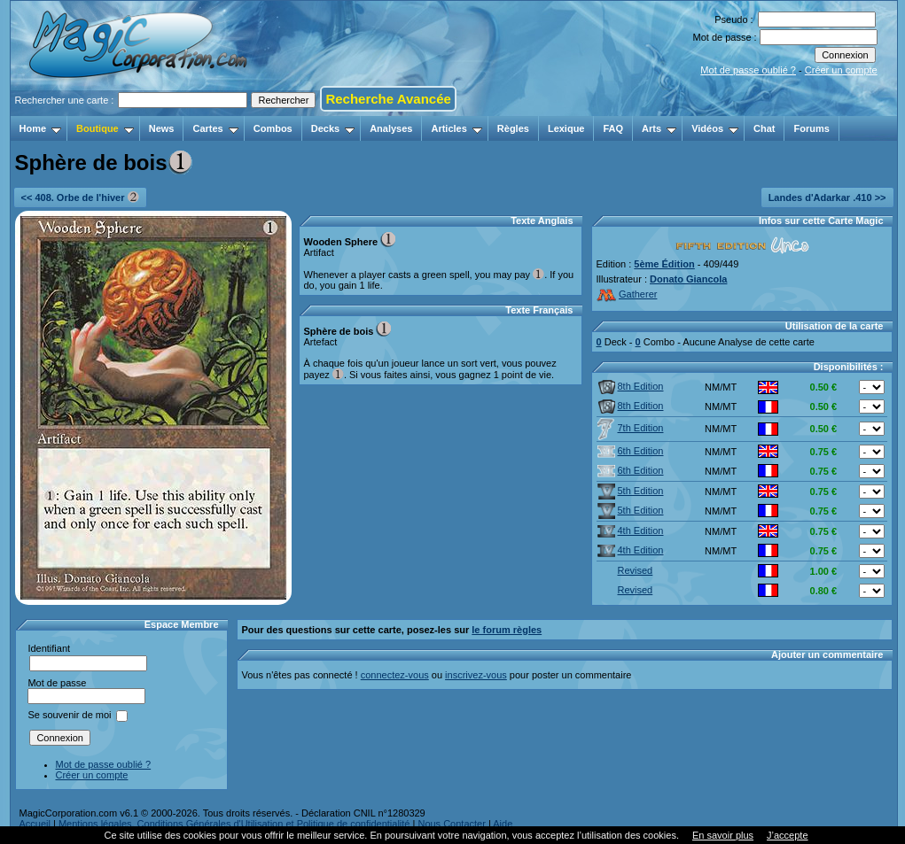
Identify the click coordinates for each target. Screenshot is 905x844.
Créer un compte (841, 70)
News (162, 128)
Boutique (105, 128)
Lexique (566, 128)
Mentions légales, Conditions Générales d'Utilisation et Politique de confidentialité (234, 823)
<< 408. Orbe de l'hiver (80, 197)
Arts (659, 128)
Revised (625, 570)
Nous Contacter (451, 823)
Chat (764, 128)
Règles (513, 128)
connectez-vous (395, 675)
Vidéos (714, 128)
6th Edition (630, 450)
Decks (333, 128)
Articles (456, 128)
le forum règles (507, 629)
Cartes (215, 128)
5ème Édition (664, 264)
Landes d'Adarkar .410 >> (827, 197)
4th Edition (630, 530)
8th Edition (630, 386)
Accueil (35, 823)
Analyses (391, 128)
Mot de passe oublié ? (748, 70)
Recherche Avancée (387, 98)
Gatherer (627, 294)
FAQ (613, 128)
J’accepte (787, 835)
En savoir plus (722, 835)
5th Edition (630, 490)
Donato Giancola (688, 279)
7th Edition (630, 427)
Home (41, 128)
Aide (502, 823)
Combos (273, 128)
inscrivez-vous (476, 675)
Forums (811, 128)
